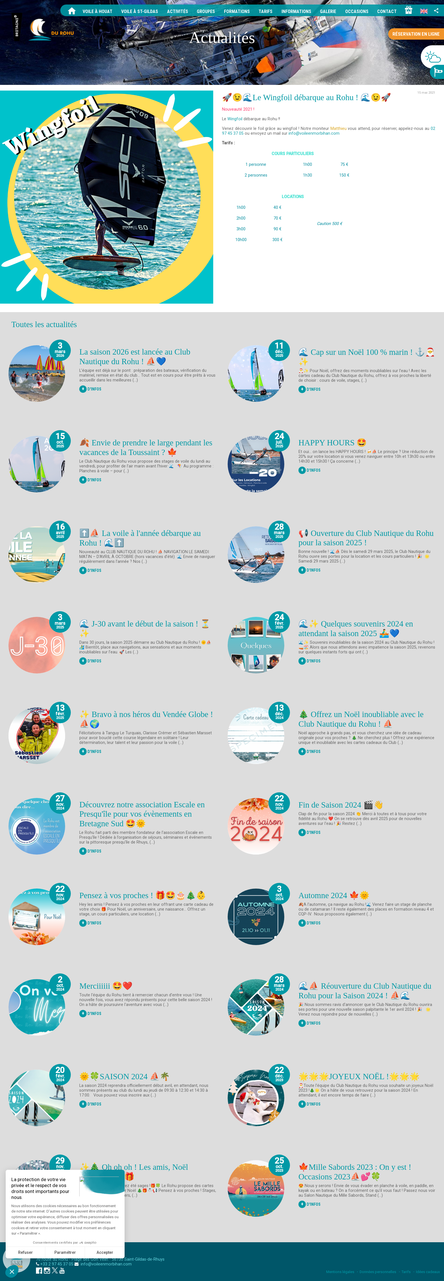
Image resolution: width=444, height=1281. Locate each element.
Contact (387, 11)
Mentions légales (340, 1272)
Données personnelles (378, 1272)
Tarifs (265, 11)
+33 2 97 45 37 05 (56, 1264)
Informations (296, 11)
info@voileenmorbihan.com (106, 1264)
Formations (237, 11)
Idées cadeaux (428, 1272)
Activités (177, 11)
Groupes (206, 11)
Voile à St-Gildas (139, 11)
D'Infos (90, 389)
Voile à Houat (97, 11)
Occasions (356, 11)
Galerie (328, 11)
